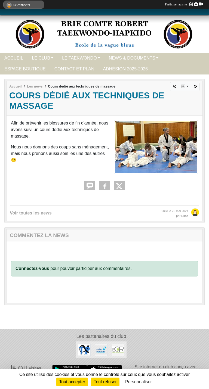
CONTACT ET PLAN (74, 69)
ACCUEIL (13, 58)
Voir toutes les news (31, 213)
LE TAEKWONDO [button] (79, 58)
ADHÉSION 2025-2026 (125, 69)
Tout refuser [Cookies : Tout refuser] (105, 381)
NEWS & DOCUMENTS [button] (132, 58)
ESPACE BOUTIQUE (25, 69)
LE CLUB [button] (41, 58)
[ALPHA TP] (84, 349)
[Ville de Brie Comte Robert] (118, 349)
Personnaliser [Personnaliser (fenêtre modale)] (138, 381)
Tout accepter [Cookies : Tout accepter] (72, 381)
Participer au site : (184, 4)
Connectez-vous (32, 268)
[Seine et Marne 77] (101, 349)
